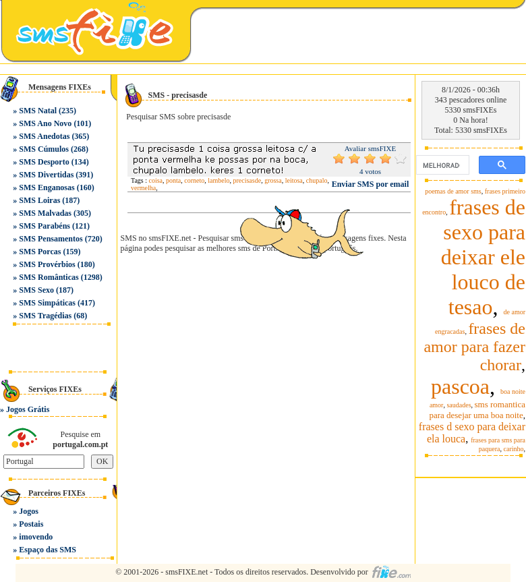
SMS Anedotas (44, 136)
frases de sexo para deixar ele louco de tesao (483, 257)
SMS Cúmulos (44, 149)
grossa (273, 180)
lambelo (218, 180)
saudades (458, 405)
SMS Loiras (39, 200)
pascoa (460, 386)
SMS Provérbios (47, 264)
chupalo (317, 180)
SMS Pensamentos (50, 238)
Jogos (28, 511)
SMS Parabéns (44, 226)
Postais (31, 524)
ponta (173, 180)
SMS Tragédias (45, 315)
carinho (514, 449)
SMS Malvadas (45, 213)
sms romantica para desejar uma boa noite (477, 409)
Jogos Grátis (27, 409)
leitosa (294, 180)
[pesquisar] (441, 165)
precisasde (247, 180)
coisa (156, 180)
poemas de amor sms (453, 191)
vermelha (143, 188)
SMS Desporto (44, 162)
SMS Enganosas (46, 187)
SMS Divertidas (46, 174)
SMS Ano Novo (45, 123)
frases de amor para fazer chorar (474, 347)
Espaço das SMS (47, 549)
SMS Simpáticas (47, 303)
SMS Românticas (48, 277)
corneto (194, 180)
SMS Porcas (40, 251)
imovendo (36, 537)
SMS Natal (38, 110)
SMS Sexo (36, 290)
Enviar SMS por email (370, 184)
